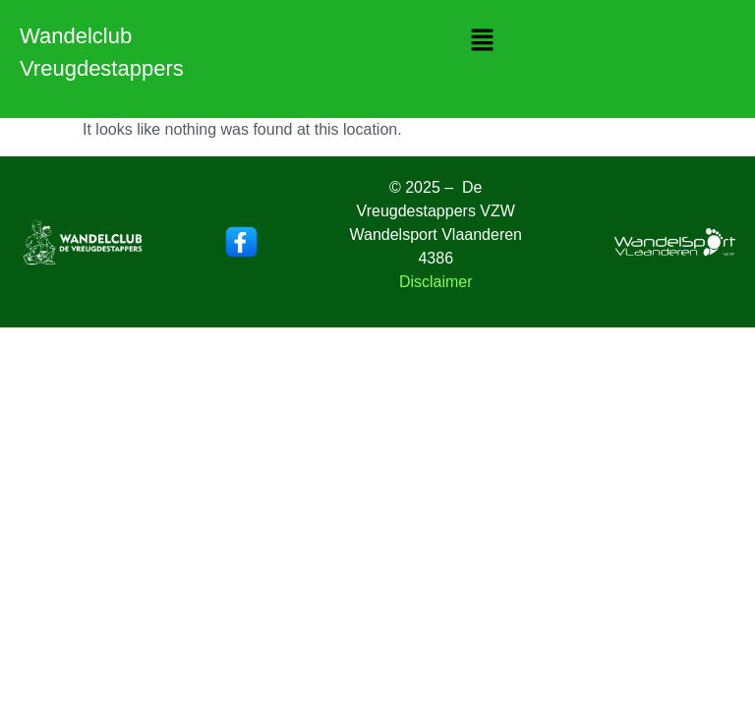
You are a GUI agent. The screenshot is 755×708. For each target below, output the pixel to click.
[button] (481, 41)
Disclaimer (436, 281)
